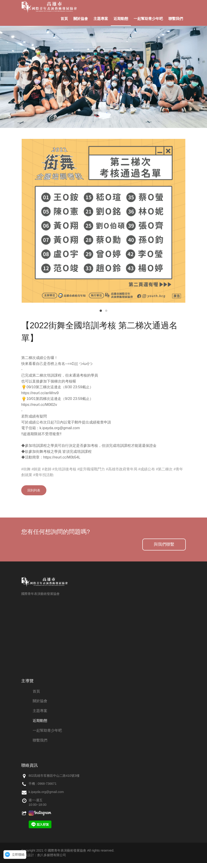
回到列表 (33, 490)
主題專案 (100, 19)
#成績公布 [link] (146, 469)
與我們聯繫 (164, 544)
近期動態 (121, 19)
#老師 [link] (46, 469)
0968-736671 (47, 783)
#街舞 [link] (26, 469)
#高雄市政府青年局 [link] (121, 469)
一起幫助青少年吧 (148, 19)
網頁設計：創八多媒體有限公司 (43, 855)
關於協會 (80, 19)
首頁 (64, 19)
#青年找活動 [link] (43, 475)
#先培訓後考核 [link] (64, 469)
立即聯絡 (18, 854)
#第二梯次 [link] (164, 469)
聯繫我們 (175, 19)
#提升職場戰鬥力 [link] (91, 469)
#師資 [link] (36, 469)
